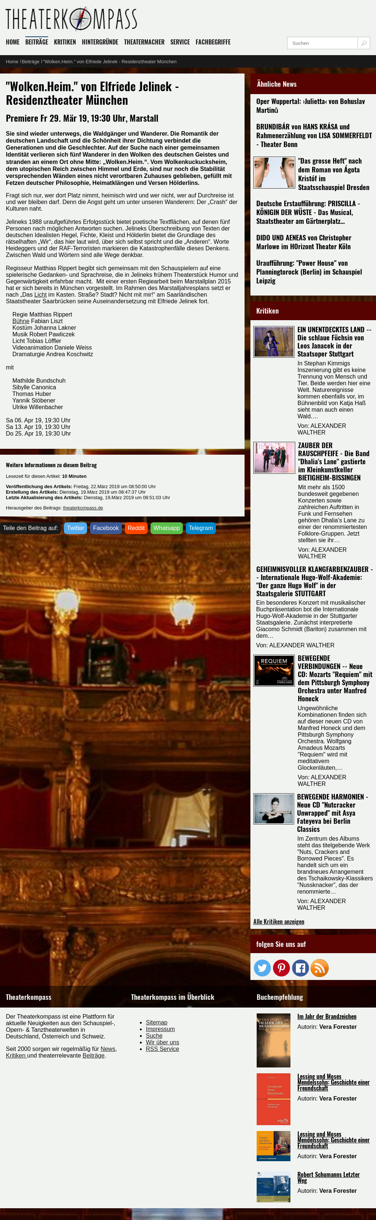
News (108, 1049)
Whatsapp (166, 528)
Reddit (136, 528)
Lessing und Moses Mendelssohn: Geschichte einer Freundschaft (333, 1082)
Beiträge (94, 1055)
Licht (40, 294)
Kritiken (16, 1055)
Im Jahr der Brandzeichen (327, 1016)
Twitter (75, 528)
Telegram (201, 528)
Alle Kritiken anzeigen (278, 921)
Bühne (20, 321)
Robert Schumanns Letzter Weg (328, 1177)
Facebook (106, 528)
